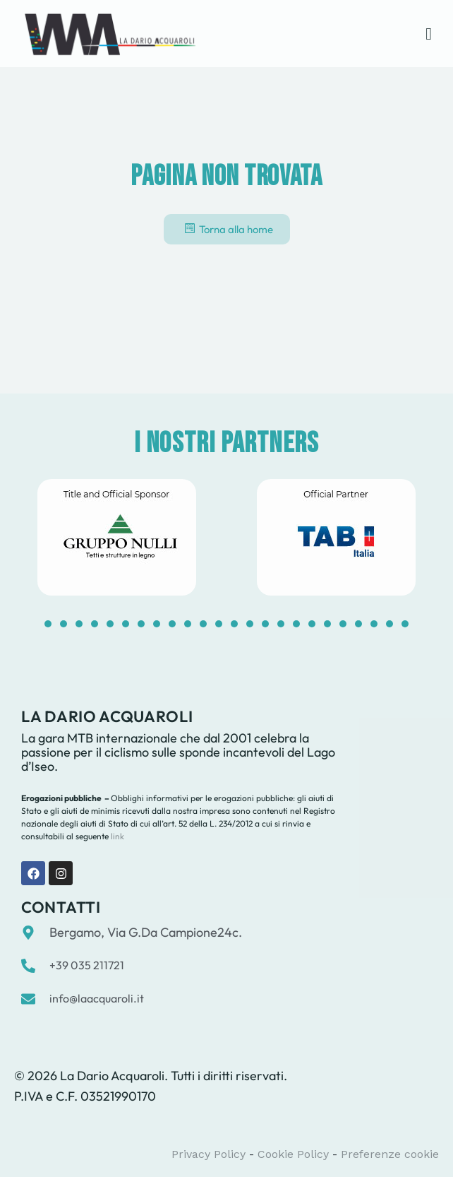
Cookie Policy (293, 1154)
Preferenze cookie (390, 1154)
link (116, 836)
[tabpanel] (116, 537)
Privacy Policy (208, 1154)
